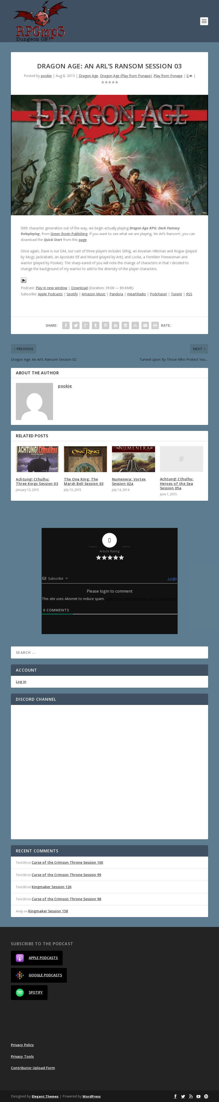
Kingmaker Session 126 (51, 886)
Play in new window (51, 287)
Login (172, 578)
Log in (21, 681)
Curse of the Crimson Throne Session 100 (67, 862)
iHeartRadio (136, 294)
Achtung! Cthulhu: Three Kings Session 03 (37, 481)
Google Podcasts (39, 975)
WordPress (91, 1096)
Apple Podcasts (50, 294)
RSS (189, 294)
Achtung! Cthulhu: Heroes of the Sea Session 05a (177, 483)
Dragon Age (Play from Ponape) (126, 75)
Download (79, 287)
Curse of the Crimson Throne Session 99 (66, 874)
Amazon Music (94, 294)
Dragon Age (88, 75)
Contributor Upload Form (33, 1067)
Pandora (116, 294)
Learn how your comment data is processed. (141, 598)
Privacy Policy (22, 1044)
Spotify (72, 294)
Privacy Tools (22, 1056)
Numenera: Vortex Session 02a (129, 481)
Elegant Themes (45, 1096)
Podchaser (158, 294)
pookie (46, 75)
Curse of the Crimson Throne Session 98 (66, 899)
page (83, 239)
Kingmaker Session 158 (48, 911)
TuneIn (176, 294)
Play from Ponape (168, 75)
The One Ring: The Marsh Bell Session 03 (84, 481)
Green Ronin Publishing (69, 233)
